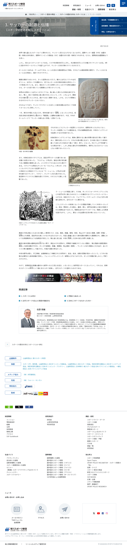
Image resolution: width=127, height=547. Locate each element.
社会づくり (9, 454)
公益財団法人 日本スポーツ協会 (79, 364)
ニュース (88, 5)
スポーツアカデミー (14, 474)
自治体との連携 (12, 460)
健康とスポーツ (92, 441)
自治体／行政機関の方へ (110, 20)
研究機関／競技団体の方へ (111, 26)
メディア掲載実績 (93, 482)
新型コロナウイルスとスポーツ (98, 472)
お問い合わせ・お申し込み (14, 497)
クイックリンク (96, 25)
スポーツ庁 (27, 364)
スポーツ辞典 (92, 474)
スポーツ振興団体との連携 (16, 465)
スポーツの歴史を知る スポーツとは (72, 14)
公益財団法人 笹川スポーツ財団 (34, 358)
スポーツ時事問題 (93, 458)
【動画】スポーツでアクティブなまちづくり (22, 470)
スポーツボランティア (95, 436)
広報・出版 (91, 479)
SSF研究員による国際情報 (56, 477)
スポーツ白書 (92, 422)
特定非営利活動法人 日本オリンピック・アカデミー (46, 366)
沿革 (8, 427)
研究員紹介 (77, 5)
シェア (29, 40)
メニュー (123, 3)
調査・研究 (90, 416)
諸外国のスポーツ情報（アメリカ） (59, 467)
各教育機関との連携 (14, 462)
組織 (8, 424)
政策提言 (90, 424)
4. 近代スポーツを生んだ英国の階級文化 (35, 300)
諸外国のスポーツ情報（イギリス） (59, 462)
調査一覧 (90, 446)
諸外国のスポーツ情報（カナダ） (59, 470)
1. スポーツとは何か (28, 296)
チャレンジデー (12, 472)
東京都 (34, 364)
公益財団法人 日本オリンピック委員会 (52, 364)
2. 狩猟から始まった (74, 296)
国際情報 (48, 454)
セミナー (10, 467)
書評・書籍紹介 (92, 484)
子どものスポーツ (93, 427)
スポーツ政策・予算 (94, 439)
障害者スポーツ (92, 429)
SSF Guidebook (12, 436)
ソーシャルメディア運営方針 (36, 544)
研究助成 (90, 448)
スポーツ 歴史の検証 (47, 14)
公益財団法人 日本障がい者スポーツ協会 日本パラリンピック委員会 (90, 366)
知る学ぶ (32, 14)
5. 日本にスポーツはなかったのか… (79, 300)
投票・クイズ (92, 467)
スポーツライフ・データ (96, 419)
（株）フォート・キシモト (32, 380)
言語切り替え (108, 5)
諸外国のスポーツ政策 (55, 460)
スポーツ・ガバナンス (95, 434)
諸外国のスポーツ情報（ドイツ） (59, 465)
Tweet (19, 40)
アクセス (10, 434)
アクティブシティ (13, 458)
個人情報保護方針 (11, 544)
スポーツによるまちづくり (96, 431)
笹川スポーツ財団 (26, 14)
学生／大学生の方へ (109, 32)
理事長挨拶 (10, 422)
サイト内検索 (113, 5)
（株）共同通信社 (29, 374)
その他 (89, 443)
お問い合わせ (100, 5)
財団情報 (66, 5)
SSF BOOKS (91, 477)
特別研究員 (51, 424)
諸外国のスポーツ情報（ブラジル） (59, 472)
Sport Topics (92, 460)
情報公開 (10, 431)
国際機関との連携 (53, 458)
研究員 (49, 419)
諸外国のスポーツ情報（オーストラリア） (62, 474)
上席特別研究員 (52, 422)
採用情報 (10, 429)
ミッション (10, 419)
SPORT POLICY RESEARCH (97, 486)
